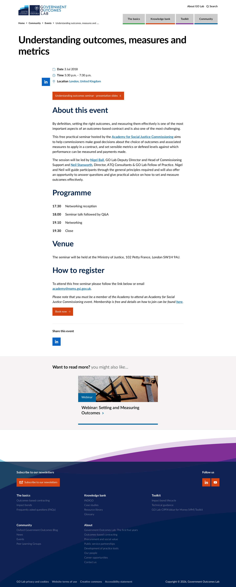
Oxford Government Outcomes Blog (37, 530)
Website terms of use (64, 581)
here (179, 301)
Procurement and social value (101, 539)
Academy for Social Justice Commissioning (142, 137)
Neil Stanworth (81, 164)
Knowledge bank (160, 19)
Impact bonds (24, 505)
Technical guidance (162, 505)
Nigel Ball (97, 160)
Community (206, 19)
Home (21, 23)
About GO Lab (195, 6)
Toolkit (185, 19)
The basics (134, 19)
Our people (90, 553)
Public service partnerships (99, 543)
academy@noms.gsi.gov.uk (71, 288)
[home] (43, 10)
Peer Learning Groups (29, 543)
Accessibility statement (118, 581)
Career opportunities (96, 557)
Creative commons (91, 581)
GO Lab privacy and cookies (33, 581)
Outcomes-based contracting (33, 500)
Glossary (89, 514)
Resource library (93, 509)
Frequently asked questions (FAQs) (36, 509)
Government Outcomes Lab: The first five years (111, 530)
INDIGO (89, 500)
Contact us (90, 562)
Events (48, 23)
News (20, 534)
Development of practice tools (101, 548)
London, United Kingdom (85, 81)
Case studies (91, 505)
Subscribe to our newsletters (38, 482)
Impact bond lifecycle (164, 500)
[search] (212, 6)
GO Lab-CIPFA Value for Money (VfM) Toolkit (177, 509)
